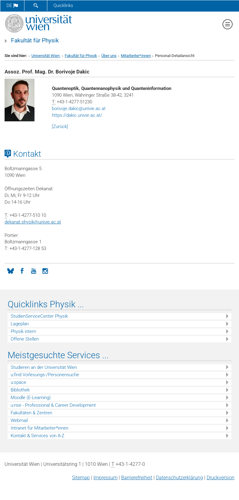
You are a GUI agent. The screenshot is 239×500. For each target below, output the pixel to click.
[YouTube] (33, 270)
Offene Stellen (25, 339)
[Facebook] (22, 270)
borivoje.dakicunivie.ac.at (79, 108)
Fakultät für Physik (35, 40)
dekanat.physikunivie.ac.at (33, 222)
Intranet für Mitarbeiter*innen (39, 428)
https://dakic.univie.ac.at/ (77, 115)
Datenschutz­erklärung (179, 477)
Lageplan (20, 324)
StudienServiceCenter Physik (39, 316)
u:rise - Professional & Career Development (53, 405)
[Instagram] (45, 270)
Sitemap (81, 477)
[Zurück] (60, 126)
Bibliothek (20, 390)
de (12, 5)
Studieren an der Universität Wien (44, 367)
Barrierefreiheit (136, 477)
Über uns (109, 55)
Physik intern (23, 331)
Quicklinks (63, 5)
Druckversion (220, 477)
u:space (18, 382)
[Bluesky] (10, 270)
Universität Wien (45, 55)
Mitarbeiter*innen (136, 55)
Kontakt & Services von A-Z (37, 435)
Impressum (105, 477)
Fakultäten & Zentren (31, 413)
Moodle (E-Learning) (31, 397)
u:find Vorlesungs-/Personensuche (45, 374)
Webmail (19, 420)
